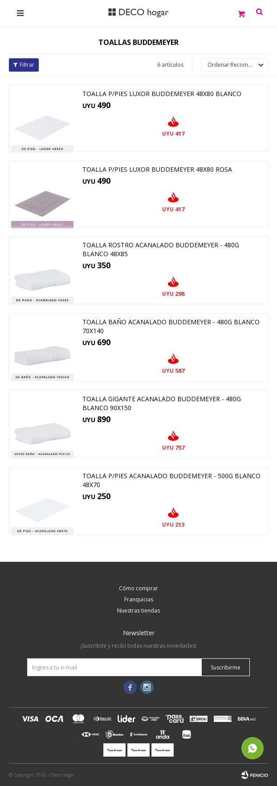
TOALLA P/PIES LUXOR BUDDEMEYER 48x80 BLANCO (161, 93)
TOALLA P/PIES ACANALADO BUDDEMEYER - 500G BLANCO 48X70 (171, 480)
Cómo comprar (138, 588)
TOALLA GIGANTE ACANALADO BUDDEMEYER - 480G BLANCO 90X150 (161, 403)
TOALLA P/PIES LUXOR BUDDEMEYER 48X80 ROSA (157, 169)
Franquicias (138, 599)
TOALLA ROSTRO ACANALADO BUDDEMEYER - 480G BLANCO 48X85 (160, 249)
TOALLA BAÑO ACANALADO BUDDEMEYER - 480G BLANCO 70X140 (171, 326)
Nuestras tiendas (138, 610)
